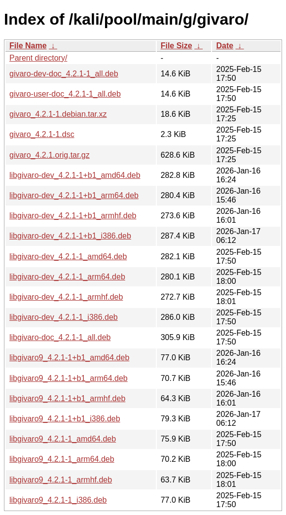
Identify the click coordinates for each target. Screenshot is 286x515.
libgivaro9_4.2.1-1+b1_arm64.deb (68, 378)
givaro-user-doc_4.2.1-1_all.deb (65, 94)
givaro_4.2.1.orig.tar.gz (49, 155)
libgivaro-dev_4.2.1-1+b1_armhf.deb (73, 215)
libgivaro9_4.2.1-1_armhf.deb (60, 480)
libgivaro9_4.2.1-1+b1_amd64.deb (69, 357)
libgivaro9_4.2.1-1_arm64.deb (61, 459)
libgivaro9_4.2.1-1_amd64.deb (62, 439)
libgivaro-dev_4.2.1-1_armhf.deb (66, 297)
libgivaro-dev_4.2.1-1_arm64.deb (67, 277)
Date (224, 45)
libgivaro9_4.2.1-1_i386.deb (58, 500)
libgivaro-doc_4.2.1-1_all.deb (59, 337)
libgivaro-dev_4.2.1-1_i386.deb (63, 317)
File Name (28, 45)
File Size (176, 45)
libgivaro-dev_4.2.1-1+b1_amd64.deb (75, 175)
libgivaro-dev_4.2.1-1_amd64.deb (68, 256)
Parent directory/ (38, 58)
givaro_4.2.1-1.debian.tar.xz (58, 114)
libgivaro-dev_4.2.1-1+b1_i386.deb (70, 236)
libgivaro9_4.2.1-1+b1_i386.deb (64, 418)
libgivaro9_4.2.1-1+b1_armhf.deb (67, 398)
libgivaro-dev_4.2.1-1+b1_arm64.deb (74, 195)
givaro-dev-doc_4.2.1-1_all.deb (63, 73)
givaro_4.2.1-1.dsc (41, 134)
